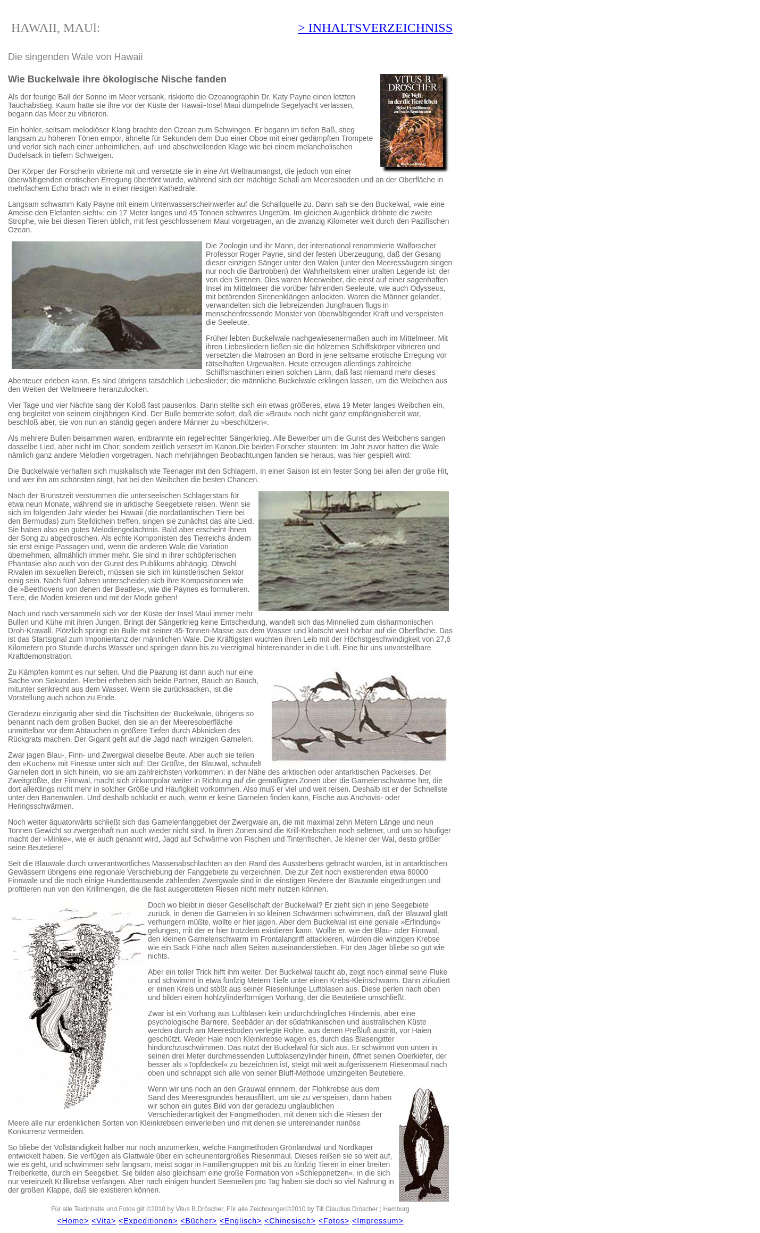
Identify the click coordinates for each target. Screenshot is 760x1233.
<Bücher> (198, 1221)
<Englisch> (241, 1221)
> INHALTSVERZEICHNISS (375, 28)
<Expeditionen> (148, 1221)
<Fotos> (334, 1221)
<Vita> (103, 1221)
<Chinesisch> (290, 1221)
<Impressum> (378, 1221)
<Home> (73, 1221)
